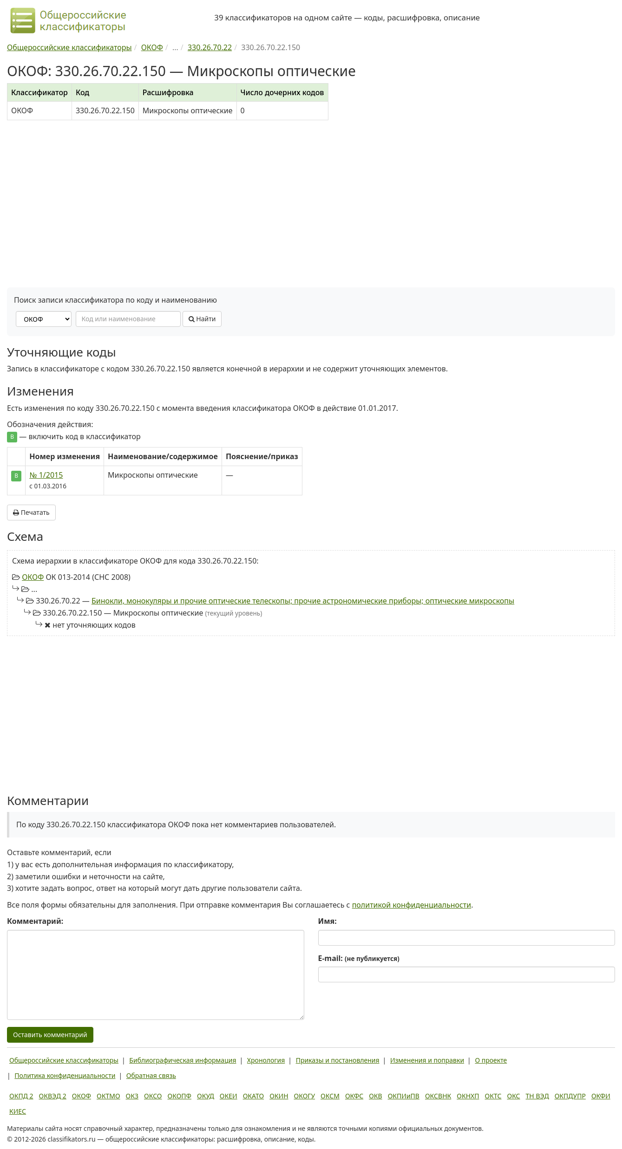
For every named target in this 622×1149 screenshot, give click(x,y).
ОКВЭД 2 (52, 1095)
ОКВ (375, 1095)
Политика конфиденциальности (64, 1075)
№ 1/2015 (46, 475)
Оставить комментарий (50, 1034)
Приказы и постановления (338, 1060)
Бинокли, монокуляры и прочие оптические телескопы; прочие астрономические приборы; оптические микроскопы (303, 601)
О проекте (491, 1060)
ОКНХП (468, 1095)
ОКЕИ (228, 1095)
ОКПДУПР (570, 1095)
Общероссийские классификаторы (63, 1060)
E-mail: (358, 958)
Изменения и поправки (427, 1060)
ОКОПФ (179, 1095)
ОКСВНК (438, 1095)
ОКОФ (33, 577)
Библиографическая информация (182, 1060)
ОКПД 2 (21, 1095)
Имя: (327, 921)
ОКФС (354, 1095)
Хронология (266, 1060)
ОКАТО (253, 1095)
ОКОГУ (304, 1095)
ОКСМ (330, 1095)
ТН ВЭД (537, 1095)
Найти (202, 318)
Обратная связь (151, 1075)
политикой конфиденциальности (411, 905)
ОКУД (205, 1095)
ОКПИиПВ (403, 1095)
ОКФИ (600, 1095)
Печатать (31, 512)
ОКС (513, 1095)
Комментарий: (35, 921)
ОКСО (153, 1095)
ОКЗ (132, 1095)
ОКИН (278, 1095)
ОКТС (493, 1095)
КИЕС (17, 1111)
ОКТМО (108, 1095)
